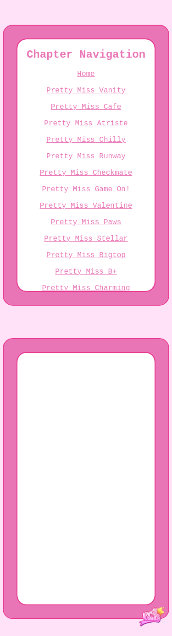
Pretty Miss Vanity (86, 100)
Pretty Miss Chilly (86, 160)
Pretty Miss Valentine (86, 241)
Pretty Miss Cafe (86, 120)
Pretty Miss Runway (86, 180)
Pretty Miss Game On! (86, 221)
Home (85, 80)
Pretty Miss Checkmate (86, 200)
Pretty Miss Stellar (86, 281)
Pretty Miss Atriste (86, 140)
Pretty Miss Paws (86, 261)
